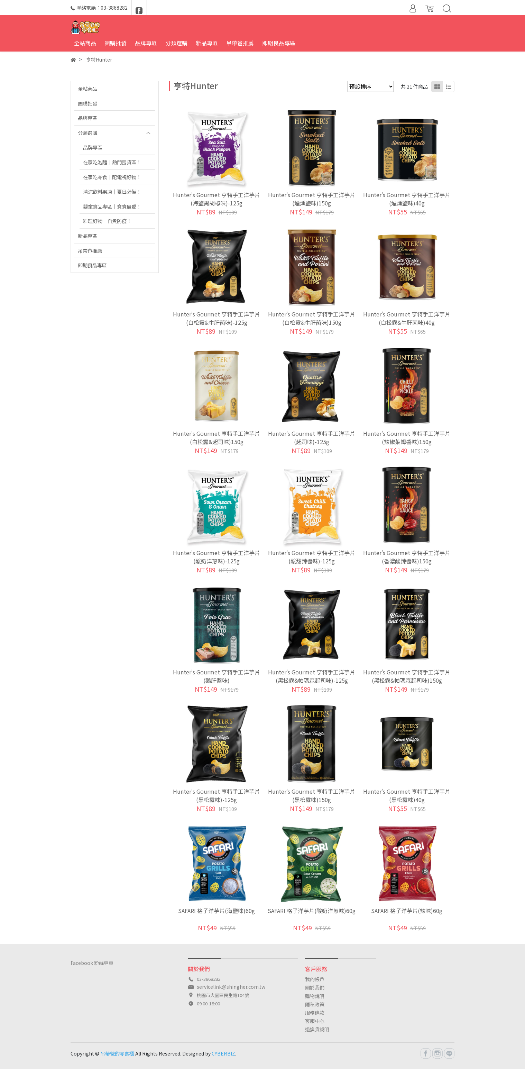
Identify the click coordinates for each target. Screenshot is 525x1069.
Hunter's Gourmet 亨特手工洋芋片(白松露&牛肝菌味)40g (406, 318)
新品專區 (87, 235)
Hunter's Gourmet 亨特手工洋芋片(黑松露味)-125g (216, 795)
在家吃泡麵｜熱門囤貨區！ (112, 162)
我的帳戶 (314, 979)
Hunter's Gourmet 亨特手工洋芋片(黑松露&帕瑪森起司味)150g (406, 676)
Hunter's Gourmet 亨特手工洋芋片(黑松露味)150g (311, 795)
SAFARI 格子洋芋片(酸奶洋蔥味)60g (312, 910)
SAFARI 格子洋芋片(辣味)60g (406, 910)
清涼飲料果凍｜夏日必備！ (112, 191)
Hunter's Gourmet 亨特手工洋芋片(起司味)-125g (311, 437)
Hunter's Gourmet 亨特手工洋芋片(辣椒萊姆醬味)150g (406, 437)
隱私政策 (314, 1004)
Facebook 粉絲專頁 (92, 962)
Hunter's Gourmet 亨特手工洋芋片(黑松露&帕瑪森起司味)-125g (311, 676)
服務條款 (314, 1012)
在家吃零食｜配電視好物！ (112, 177)
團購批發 (87, 103)
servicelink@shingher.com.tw (231, 986)
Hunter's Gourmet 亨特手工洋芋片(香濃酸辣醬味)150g (406, 557)
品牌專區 (87, 117)
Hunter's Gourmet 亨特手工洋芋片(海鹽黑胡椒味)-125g (216, 199)
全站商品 (87, 88)
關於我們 (314, 987)
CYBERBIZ (223, 1053)
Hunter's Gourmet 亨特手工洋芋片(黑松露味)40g (406, 795)
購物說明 (314, 996)
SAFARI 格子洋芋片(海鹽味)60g (216, 910)
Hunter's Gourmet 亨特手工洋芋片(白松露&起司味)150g (216, 437)
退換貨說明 (317, 1029)
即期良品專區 (92, 265)
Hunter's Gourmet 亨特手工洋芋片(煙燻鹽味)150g (311, 199)
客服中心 (314, 1020)
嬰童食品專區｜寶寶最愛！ (112, 206)
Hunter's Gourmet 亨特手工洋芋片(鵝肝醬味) (216, 676)
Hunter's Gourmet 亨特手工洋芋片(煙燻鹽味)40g (406, 199)
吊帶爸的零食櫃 (117, 1053)
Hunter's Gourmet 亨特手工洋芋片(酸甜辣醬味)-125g (311, 557)
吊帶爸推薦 (90, 250)
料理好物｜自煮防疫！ (107, 220)
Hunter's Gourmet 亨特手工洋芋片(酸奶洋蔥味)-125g (216, 557)
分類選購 (87, 132)
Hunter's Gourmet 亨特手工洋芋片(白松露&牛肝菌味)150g (311, 318)
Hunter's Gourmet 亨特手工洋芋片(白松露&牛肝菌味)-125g (216, 318)
